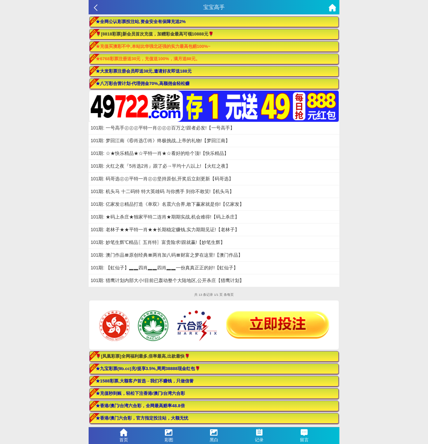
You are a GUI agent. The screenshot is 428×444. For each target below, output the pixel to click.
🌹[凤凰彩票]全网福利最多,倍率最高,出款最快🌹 (143, 356)
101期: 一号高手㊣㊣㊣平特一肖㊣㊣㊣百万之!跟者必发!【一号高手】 (163, 127)
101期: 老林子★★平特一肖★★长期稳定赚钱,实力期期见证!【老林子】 (165, 229)
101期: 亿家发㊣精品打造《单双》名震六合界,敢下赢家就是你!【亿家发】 (167, 204)
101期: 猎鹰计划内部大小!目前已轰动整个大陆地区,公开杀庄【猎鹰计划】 (167, 280)
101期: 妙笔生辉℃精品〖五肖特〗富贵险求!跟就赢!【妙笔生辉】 (158, 242)
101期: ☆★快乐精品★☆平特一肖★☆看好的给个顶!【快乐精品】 (160, 153)
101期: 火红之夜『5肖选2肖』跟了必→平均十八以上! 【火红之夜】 (161, 166)
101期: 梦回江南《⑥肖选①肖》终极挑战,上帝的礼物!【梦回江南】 (160, 140)
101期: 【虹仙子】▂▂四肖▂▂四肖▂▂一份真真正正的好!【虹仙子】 (164, 267)
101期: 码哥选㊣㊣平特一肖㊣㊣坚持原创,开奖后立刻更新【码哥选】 (162, 178)
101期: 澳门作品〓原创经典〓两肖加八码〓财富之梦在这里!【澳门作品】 (167, 255)
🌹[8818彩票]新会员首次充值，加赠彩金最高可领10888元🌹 (155, 33)
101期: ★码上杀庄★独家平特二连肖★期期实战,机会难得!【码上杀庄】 (165, 216)
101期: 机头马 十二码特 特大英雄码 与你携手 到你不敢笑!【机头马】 (162, 191)
